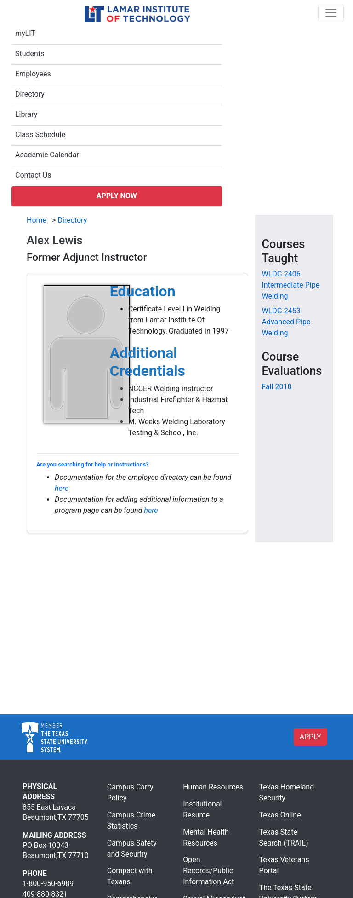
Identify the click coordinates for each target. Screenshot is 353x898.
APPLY (310, 736)
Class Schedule (40, 134)
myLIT (25, 33)
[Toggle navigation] (331, 13)
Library (26, 114)
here (61, 488)
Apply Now (117, 195)
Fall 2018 (277, 386)
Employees (33, 73)
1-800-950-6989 (48, 883)
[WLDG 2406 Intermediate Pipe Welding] (291, 285)
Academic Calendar (47, 154)
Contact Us (33, 175)
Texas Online (280, 815)
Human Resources (213, 787)
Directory (30, 94)
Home (36, 220)
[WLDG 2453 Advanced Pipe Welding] (286, 321)
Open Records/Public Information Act (208, 870)
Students (29, 53)
